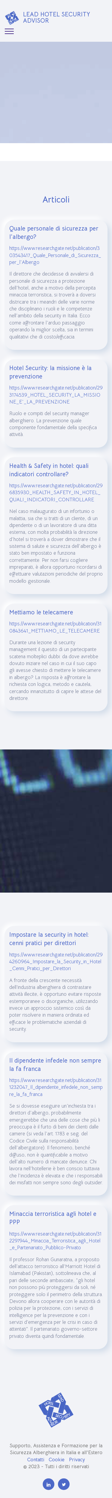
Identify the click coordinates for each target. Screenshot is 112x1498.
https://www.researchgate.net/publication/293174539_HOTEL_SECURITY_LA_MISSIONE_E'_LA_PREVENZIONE (56, 414)
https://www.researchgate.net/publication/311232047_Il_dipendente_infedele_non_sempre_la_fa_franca (56, 1106)
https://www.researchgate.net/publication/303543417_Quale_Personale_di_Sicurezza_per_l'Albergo (55, 274)
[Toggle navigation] (9, 31)
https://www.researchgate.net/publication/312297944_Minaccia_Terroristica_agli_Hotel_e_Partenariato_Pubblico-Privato (55, 1260)
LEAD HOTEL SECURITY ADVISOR (56, 18)
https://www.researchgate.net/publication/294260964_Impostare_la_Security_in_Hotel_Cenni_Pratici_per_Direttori (56, 980)
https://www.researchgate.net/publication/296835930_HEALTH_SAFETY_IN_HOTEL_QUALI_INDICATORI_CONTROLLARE (56, 512)
